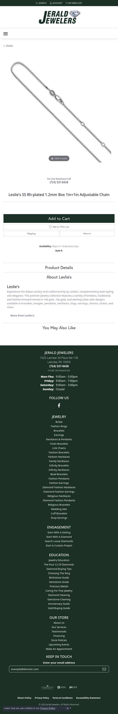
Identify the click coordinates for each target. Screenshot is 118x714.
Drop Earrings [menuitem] (59, 517)
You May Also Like (59, 327)
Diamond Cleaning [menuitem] (59, 595)
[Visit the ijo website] (73, 687)
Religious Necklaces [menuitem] (59, 496)
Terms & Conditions (62, 697)
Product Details (59, 267)
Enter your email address (59, 662)
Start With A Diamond (59, 536)
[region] (59, 113)
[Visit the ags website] (47, 687)
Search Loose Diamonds (59, 541)
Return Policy (24, 697)
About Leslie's (59, 277)
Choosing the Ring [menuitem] (59, 573)
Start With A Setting (59, 532)
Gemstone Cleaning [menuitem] (59, 599)
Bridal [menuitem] (59, 422)
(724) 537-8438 (59, 182)
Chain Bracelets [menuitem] (59, 443)
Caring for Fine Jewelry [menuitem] (59, 590)
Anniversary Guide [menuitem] (59, 603)
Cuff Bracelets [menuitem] (59, 513)
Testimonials (59, 631)
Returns (87, 233)
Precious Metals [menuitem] (59, 586)
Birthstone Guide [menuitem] (59, 577)
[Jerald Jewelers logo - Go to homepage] (59, 17)
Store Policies (59, 640)
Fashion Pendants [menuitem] (58, 478)
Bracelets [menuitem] (59, 430)
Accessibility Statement (88, 697)
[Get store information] (59, 370)
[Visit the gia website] (61, 687)
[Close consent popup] (68, 708)
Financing (59, 635)
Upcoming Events (59, 644)
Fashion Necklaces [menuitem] (59, 456)
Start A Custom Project (59, 545)
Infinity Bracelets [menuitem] (59, 465)
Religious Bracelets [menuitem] (59, 504)
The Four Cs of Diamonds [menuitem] (59, 564)
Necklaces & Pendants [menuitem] (59, 439)
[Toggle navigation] (5, 34)
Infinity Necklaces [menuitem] (59, 469)
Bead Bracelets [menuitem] (59, 474)
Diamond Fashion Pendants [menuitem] (59, 500)
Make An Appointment (59, 649)
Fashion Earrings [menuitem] (59, 483)
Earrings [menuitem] (59, 435)
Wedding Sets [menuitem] (59, 509)
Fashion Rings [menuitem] (59, 426)
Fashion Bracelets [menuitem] (59, 452)
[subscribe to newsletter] (104, 669)
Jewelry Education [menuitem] (59, 560)
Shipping (31, 233)
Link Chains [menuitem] (59, 448)
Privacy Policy (42, 697)
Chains (9, 45)
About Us (59, 622)
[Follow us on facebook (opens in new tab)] (59, 405)
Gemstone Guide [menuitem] (59, 582)
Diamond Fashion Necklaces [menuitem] (59, 487)
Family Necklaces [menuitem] (59, 461)
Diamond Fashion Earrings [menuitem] (59, 491)
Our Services (59, 627)
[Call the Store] (59, 366)
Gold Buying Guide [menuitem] (59, 608)
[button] (41, 3)
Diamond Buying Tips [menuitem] (58, 569)
